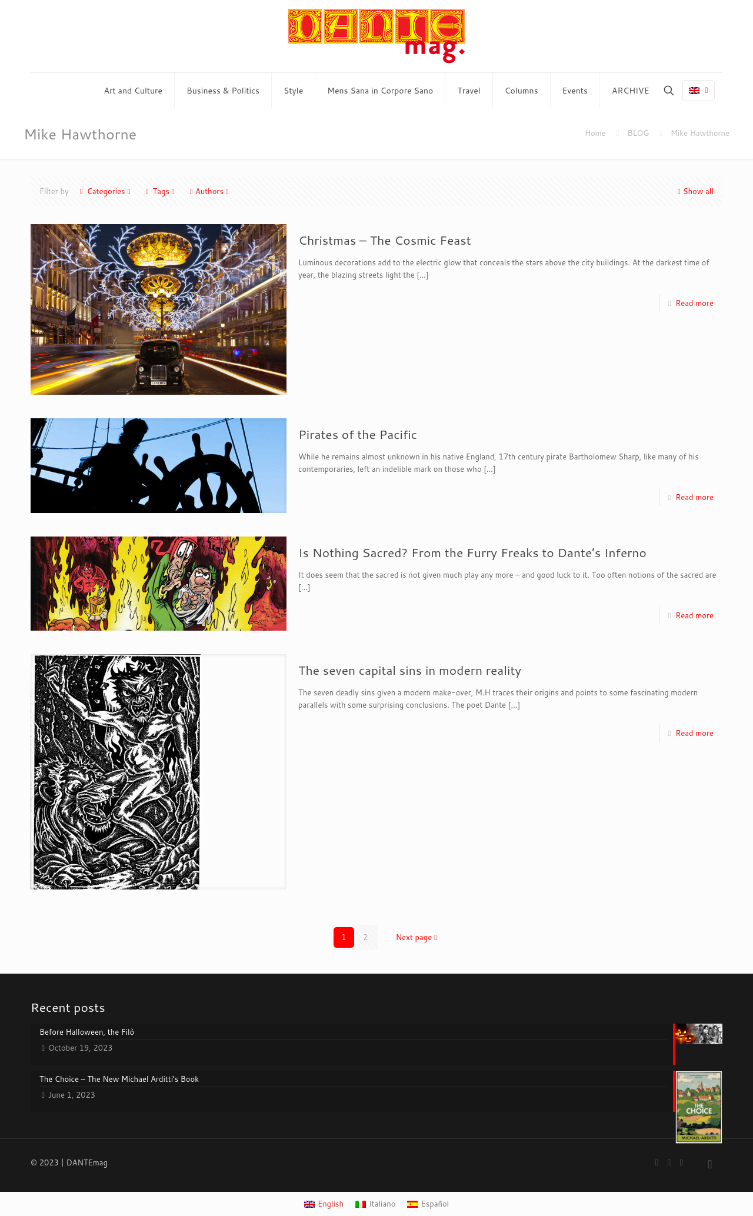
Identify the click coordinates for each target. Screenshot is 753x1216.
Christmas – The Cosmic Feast (384, 240)
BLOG (638, 133)
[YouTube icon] (669, 1162)
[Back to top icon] (710, 1163)
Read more (694, 303)
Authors (209, 191)
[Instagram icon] (681, 1162)
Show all (694, 191)
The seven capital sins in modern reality (409, 670)
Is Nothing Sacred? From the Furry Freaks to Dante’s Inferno (472, 552)
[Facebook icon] (656, 1162)
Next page (417, 937)
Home (595, 133)
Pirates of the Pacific (357, 434)
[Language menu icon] (698, 90)
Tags (160, 191)
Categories (105, 191)
